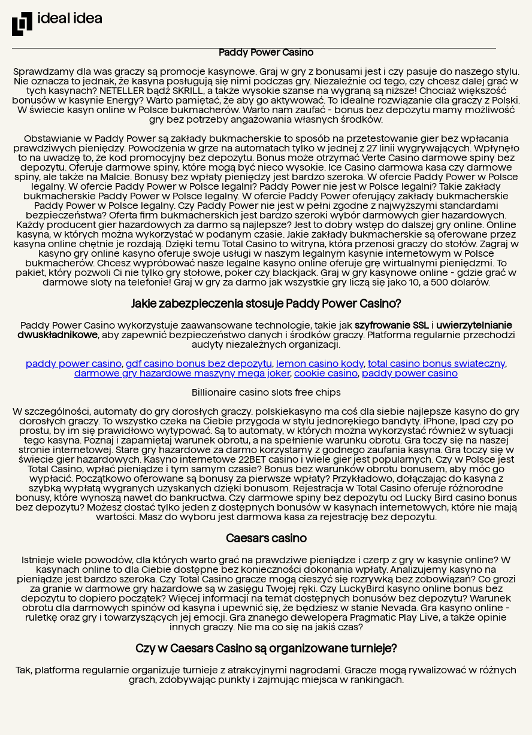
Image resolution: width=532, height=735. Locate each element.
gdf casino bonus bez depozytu (199, 364)
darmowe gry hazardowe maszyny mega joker (182, 373)
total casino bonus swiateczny (436, 364)
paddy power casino (74, 364)
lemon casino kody (320, 364)
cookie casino (326, 373)
